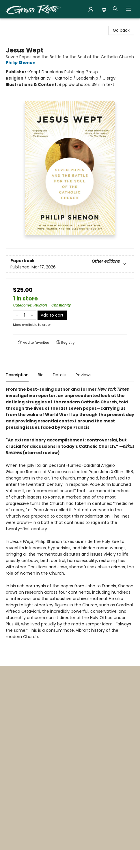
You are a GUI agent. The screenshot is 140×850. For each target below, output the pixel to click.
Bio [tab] (41, 375)
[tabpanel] (70, 519)
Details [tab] (59, 375)
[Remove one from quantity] (16, 315)
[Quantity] (24, 315)
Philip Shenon (21, 62)
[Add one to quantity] (32, 315)
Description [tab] (17, 375)
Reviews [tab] (84, 375)
